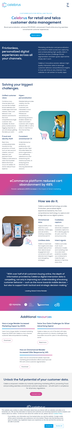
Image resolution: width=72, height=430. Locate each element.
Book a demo (36, 35)
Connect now (36, 394)
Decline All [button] (59, 426)
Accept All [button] (49, 426)
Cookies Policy (57, 413)
